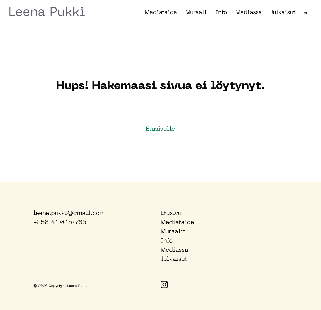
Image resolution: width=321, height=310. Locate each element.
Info (221, 12)
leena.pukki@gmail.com (69, 213)
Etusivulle (160, 129)
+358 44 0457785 (59, 222)
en (306, 12)
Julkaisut (283, 12)
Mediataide (161, 12)
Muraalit (173, 231)
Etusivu (171, 213)
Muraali (196, 12)
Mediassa (248, 12)
